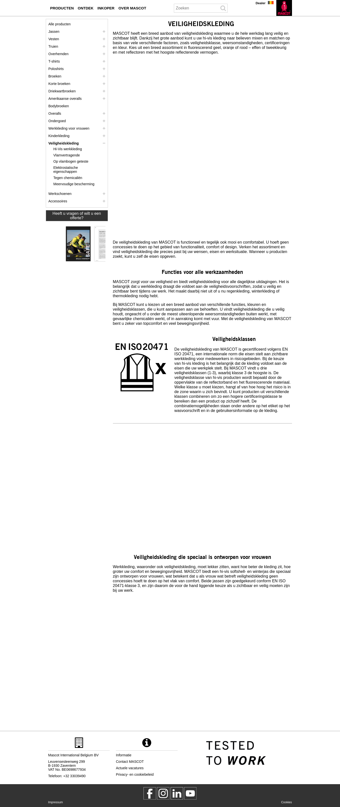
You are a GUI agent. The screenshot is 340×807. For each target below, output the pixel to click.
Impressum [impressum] (55, 802)
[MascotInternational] (190, 793)
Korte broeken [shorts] (59, 84)
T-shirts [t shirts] (54, 61)
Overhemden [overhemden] (59, 54)
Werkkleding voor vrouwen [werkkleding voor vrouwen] (69, 128)
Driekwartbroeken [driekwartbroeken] (62, 91)
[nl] (284, 8)
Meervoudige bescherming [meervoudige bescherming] (74, 184)
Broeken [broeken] (55, 76)
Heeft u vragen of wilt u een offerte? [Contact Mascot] (76, 215)
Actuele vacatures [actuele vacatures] (130, 768)
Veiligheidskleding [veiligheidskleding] (64, 143)
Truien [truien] (53, 46)
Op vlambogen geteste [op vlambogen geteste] (71, 161)
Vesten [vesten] (54, 39)
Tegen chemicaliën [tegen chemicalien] (67, 178)
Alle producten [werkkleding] (60, 24)
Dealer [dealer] (261, 3)
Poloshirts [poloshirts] (56, 69)
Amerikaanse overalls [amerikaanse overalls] (65, 99)
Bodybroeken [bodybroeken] (59, 106)
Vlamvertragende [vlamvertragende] (66, 155)
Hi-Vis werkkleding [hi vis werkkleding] (67, 149)
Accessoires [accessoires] (58, 201)
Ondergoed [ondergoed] (57, 121)
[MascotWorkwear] (150, 793)
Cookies (286, 802)
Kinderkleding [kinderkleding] (59, 136)
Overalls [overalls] (55, 113)
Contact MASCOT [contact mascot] (130, 762)
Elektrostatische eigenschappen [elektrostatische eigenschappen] (65, 170)
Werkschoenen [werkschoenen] (60, 194)
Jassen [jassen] (54, 32)
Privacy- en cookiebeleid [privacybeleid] (135, 774)
